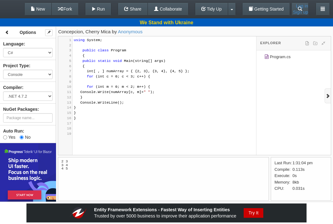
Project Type (16, 65)
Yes (9, 137)
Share (132, 9)
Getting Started (266, 9)
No (25, 137)
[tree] (293, 58)
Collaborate (168, 9)
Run (98, 9)
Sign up (300, 12)
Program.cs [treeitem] (277, 57)
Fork (65, 9)
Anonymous (130, 31)
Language (13, 43)
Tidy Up (211, 9)
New (38, 9)
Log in (302, 5)
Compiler (12, 87)
